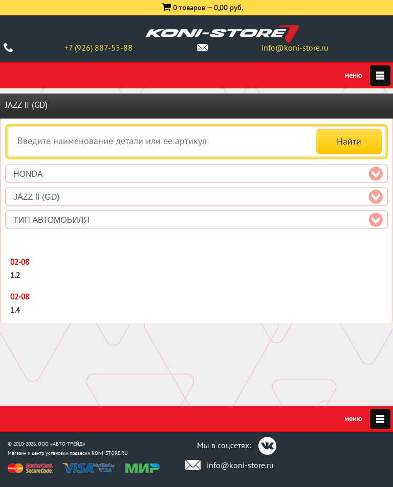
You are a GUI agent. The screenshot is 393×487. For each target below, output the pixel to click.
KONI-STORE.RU (110, 453)
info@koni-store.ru (295, 47)
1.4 (15, 310)
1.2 (15, 275)
